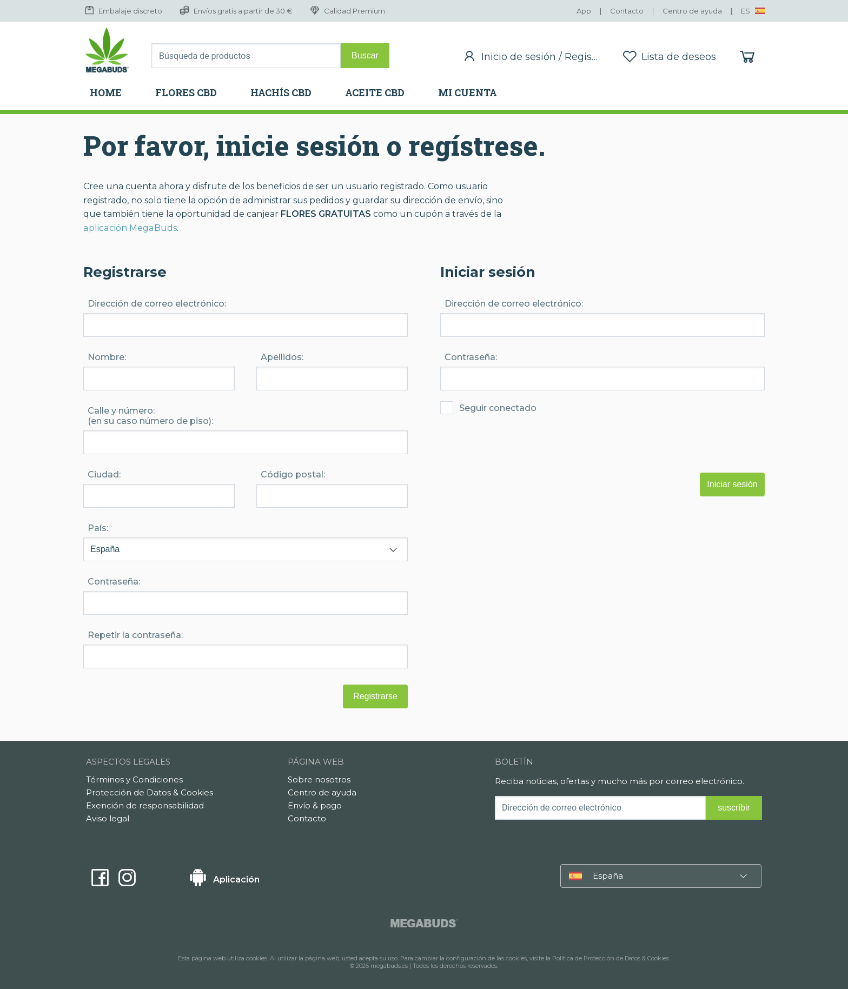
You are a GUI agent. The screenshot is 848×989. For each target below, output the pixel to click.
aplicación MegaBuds (129, 228)
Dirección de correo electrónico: (514, 303)
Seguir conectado (488, 422)
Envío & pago (315, 805)
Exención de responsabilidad (145, 805)
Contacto (307, 818)
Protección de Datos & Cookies (149, 792)
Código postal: (293, 474)
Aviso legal (107, 818)
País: (98, 528)
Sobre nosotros (319, 779)
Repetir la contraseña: (135, 635)
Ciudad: (104, 474)
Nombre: (107, 357)
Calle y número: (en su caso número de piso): (150, 416)
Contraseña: (471, 357)
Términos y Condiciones (134, 779)
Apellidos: (282, 357)
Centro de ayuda (322, 792)
